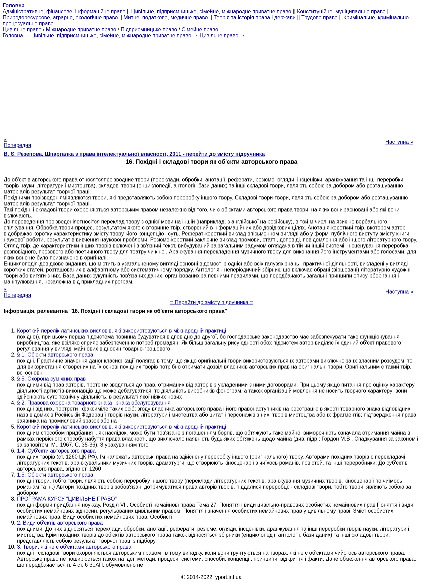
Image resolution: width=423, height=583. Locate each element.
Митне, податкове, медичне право (166, 17)
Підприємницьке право (149, 29)
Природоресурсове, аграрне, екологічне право (60, 17)
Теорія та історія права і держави (255, 17)
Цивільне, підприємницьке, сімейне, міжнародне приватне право (211, 11)
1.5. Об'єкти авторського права (55, 475)
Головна (13, 35)
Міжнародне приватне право (81, 29)
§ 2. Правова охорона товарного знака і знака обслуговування (93, 403)
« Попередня (17, 142)
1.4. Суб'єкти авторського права (56, 451)
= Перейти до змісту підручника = (211, 302)
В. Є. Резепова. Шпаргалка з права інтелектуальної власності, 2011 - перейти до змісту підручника (134, 154)
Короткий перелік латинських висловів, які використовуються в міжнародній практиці (121, 331)
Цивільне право (22, 29)
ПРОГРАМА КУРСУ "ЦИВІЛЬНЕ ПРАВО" (67, 499)
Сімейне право (200, 29)
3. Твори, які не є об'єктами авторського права (74, 547)
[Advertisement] (212, 85)
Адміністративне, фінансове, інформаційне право (64, 11)
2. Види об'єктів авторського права (60, 523)
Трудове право (319, 17)
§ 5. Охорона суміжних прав (51, 379)
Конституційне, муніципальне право (341, 11)
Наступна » (399, 142)
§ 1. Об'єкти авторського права (55, 355)
